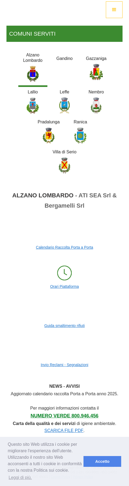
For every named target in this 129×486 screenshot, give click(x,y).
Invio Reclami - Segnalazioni (64, 365)
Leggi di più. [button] (20, 477)
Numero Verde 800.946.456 (64, 415)
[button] (114, 9)
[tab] (32, 68)
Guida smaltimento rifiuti (64, 325)
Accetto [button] (102, 461)
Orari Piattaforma (64, 286)
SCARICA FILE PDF (63, 430)
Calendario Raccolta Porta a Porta (64, 247)
